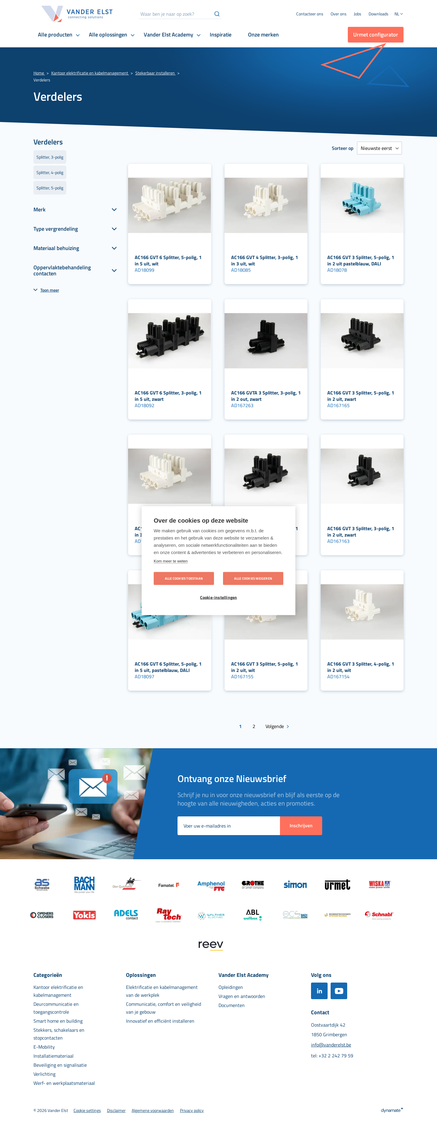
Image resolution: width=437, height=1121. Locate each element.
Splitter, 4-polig (49, 172)
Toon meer (49, 290)
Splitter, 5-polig (49, 188)
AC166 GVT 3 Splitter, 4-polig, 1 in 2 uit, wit (360, 667)
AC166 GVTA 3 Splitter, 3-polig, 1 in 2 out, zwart (266, 396)
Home (39, 73)
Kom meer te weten (171, 561)
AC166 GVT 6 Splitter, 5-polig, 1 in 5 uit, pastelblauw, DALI (168, 667)
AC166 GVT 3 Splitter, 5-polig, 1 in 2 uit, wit (264, 667)
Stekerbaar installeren (155, 73)
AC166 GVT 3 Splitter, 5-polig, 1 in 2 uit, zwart (360, 396)
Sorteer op (343, 148)
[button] (399, 14)
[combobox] (180, 14)
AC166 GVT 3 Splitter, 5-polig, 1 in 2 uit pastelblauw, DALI (360, 260)
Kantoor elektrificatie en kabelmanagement (90, 73)
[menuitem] (339, 14)
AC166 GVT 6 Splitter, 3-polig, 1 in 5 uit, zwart (168, 396)
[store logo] (77, 14)
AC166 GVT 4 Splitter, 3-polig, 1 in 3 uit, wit (264, 260)
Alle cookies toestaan (184, 578)
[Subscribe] (301, 825)
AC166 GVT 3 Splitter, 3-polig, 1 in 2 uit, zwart (360, 531)
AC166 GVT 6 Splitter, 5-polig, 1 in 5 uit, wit (168, 260)
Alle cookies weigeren (253, 578)
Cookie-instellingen (218, 597)
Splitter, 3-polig (49, 157)
